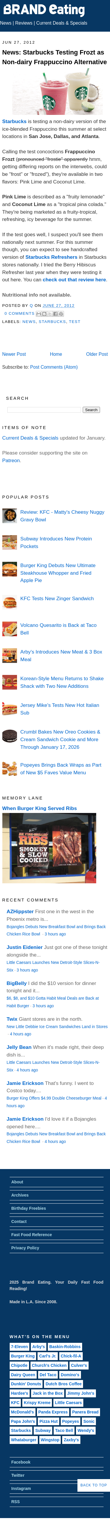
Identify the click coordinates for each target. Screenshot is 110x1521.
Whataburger (23, 1439)
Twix (12, 1019)
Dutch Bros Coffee (63, 1384)
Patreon (11, 460)
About (17, 1182)
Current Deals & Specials (61, 23)
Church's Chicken (49, 1365)
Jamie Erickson (25, 1083)
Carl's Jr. (47, 1356)
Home (56, 354)
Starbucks (14, 121)
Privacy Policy (25, 1248)
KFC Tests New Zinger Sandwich (57, 598)
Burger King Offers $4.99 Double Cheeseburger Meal (54, 1098)
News (5, 23)
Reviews (24, 23)
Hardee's (19, 1393)
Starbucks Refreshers (51, 257)
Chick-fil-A (71, 1356)
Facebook (21, 1462)
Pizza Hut (48, 1421)
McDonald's (22, 1412)
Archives (20, 1195)
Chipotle (19, 1365)
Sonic (88, 1421)
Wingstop (50, 1439)
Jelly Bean (19, 1047)
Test (75, 321)
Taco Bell (64, 1430)
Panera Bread (85, 1412)
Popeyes (70, 1421)
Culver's (79, 1365)
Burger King (23, 1356)
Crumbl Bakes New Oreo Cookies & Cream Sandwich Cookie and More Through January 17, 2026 (60, 739)
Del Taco (48, 1374)
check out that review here (74, 280)
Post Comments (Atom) (54, 367)
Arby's (38, 1346)
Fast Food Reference (31, 1234)
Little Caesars (68, 1402)
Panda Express (53, 1412)
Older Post (97, 354)
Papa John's (23, 1421)
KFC (15, 1402)
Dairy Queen (23, 1374)
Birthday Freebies (28, 1208)
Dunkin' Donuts (26, 1384)
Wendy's (85, 1430)
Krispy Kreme (37, 1402)
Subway (43, 1430)
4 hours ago (20, 1034)
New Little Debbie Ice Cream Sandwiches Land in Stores (57, 1027)
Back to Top (93, 1485)
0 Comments (20, 313)
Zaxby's (71, 1439)
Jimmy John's (80, 1393)
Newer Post (14, 354)
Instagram (21, 1488)
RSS (15, 1501)
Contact (19, 1221)
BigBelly (17, 983)
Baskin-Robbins (65, 1346)
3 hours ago (55, 934)
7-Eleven (19, 1346)
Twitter (18, 1475)
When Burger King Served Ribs (39, 808)
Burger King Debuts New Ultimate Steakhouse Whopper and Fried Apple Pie (58, 572)
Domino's (70, 1374)
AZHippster (20, 911)
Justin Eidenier (25, 947)
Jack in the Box (48, 1393)
